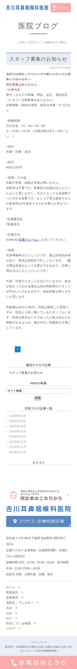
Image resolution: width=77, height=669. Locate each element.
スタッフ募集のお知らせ (38, 59)
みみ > (11, 607)
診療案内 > (14, 597)
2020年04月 (17, 426)
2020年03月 (17, 431)
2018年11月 (17, 452)
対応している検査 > (21, 623)
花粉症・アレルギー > (22, 602)
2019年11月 (17, 446)
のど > (11, 618)
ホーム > (13, 587)
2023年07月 (17, 415)
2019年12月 (17, 441)
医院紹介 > (14, 592)
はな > (11, 613)
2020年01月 (17, 436)
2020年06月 (17, 421)
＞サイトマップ (38, 642)
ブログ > (13, 628)
